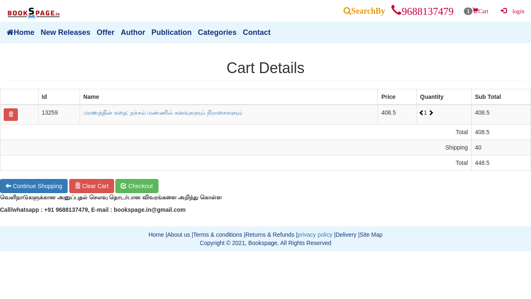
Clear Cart (92, 186)
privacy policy (314, 234)
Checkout (137, 186)
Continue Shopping (33, 186)
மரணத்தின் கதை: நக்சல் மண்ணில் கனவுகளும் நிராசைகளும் (162, 112)
